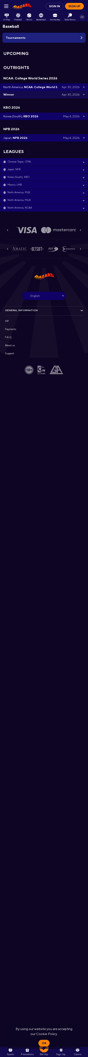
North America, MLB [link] (19, 192)
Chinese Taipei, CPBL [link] (19, 161)
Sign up (74, 6)
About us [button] (10, 345)
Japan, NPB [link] (14, 169)
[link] (22, 6)
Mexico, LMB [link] (15, 184)
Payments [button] (10, 329)
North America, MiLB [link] (19, 200)
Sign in (54, 6)
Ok (44, 1043)
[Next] (80, 230)
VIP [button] (7, 321)
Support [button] (9, 353)
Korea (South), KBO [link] (19, 177)
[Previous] (7, 230)
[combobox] (44, 296)
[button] (44, 162)
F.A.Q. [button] (8, 337)
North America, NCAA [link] (20, 207)
